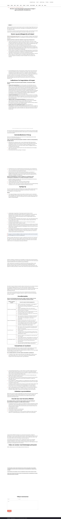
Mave (21, 5)
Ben (36, 5)
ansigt (8, 5)
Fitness (47, 2)
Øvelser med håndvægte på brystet (13, 36)
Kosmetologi (32, 2)
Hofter (28, 5)
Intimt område (32, 5)
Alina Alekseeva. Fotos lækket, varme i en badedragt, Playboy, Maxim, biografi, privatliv (21, 471)
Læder (39, 5)
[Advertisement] (22, 17)
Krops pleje (42, 2)
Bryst (18, 5)
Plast (37, 2)
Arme (15, 5)
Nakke (12, 5)
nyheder (51, 2)
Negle (45, 5)
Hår (42, 5)
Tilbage (24, 5)
